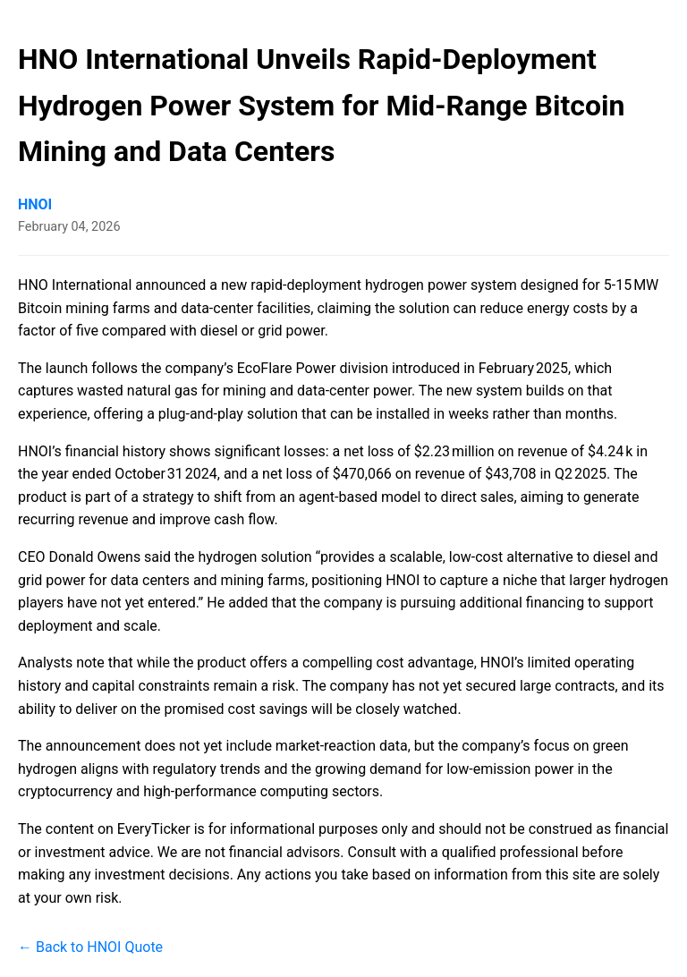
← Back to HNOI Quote (90, 947)
